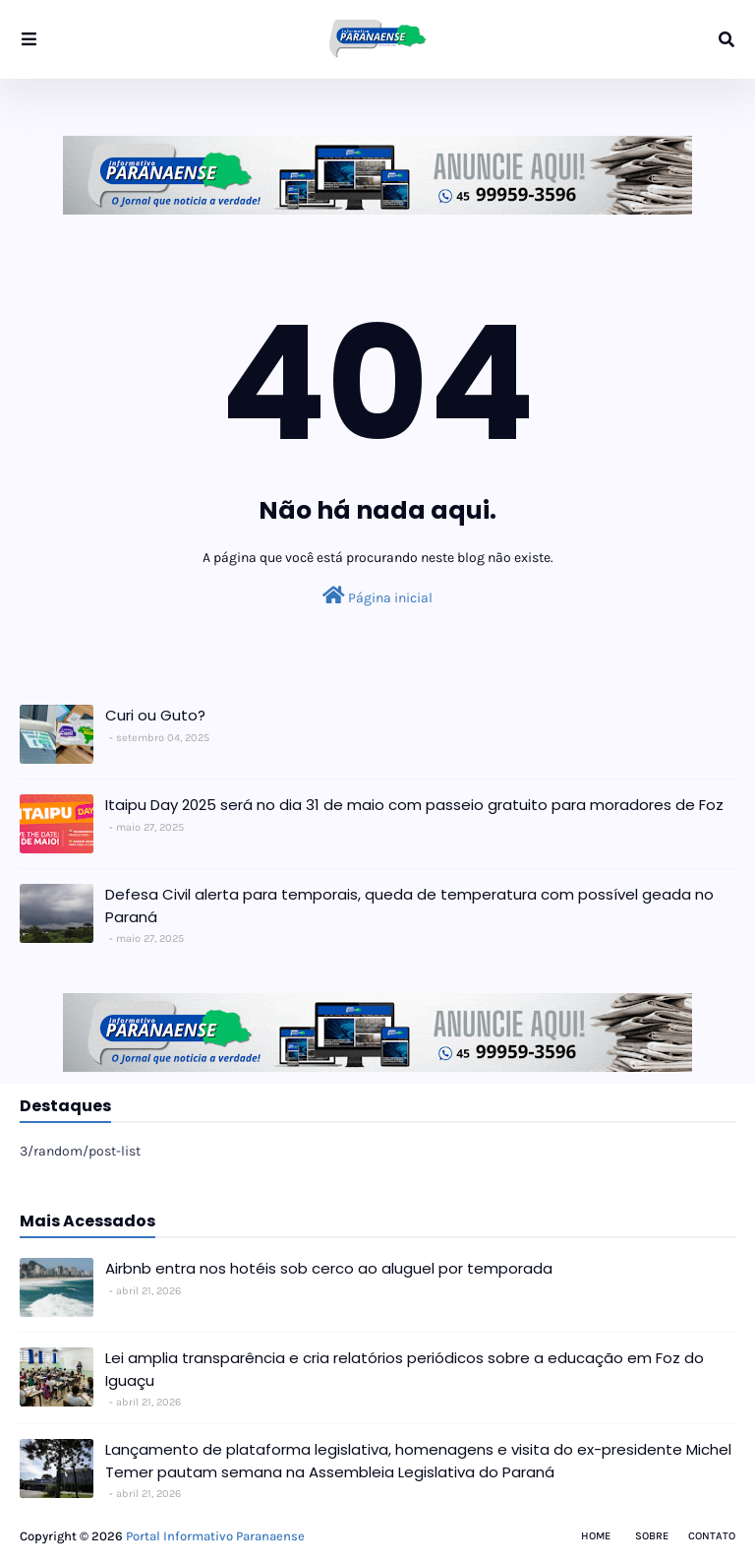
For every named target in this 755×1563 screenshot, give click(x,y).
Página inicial (377, 596)
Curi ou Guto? (155, 715)
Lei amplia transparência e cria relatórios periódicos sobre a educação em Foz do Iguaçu (404, 1369)
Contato (711, 1536)
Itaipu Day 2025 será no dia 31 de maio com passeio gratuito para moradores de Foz (414, 804)
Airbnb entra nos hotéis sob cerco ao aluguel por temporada (328, 1268)
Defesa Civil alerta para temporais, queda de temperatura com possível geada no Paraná (409, 905)
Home (595, 1536)
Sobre (651, 1536)
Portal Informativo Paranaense (215, 1536)
